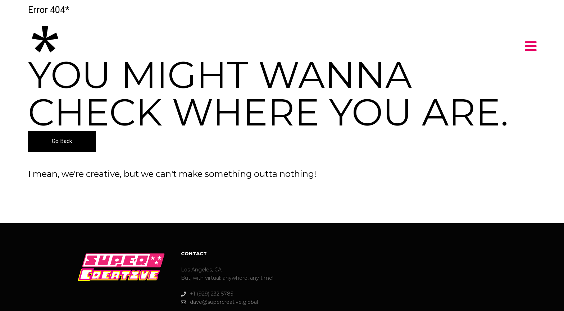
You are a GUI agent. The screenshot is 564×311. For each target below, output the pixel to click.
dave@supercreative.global (219, 302)
